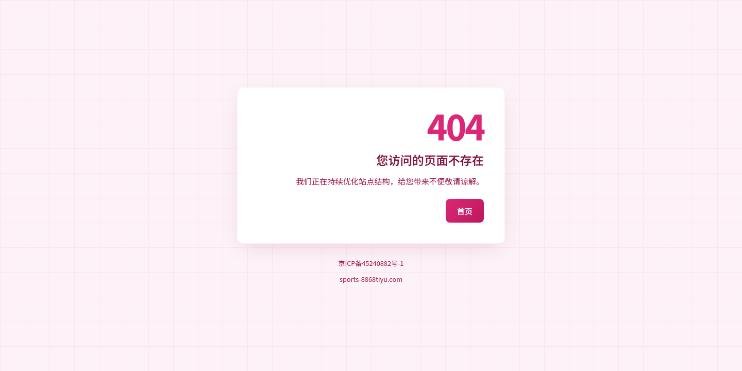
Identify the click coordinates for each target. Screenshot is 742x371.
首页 (465, 210)
